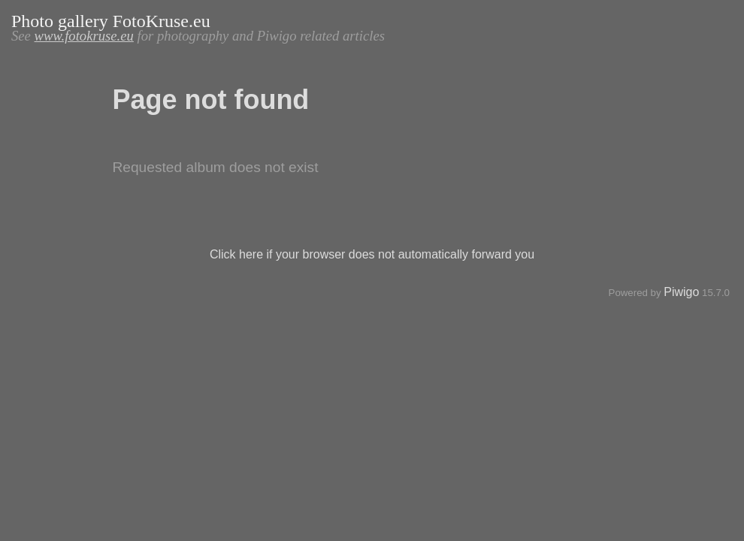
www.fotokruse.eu (84, 36)
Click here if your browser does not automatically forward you (372, 254)
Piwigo (681, 292)
